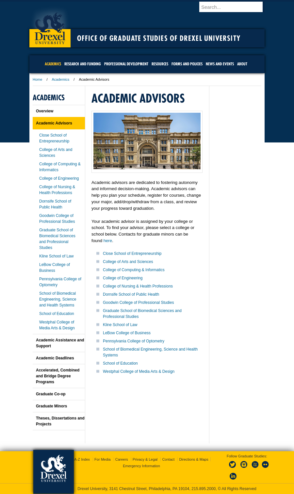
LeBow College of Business (127, 333)
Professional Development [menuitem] (126, 63)
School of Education (120, 363)
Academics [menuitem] (53, 63)
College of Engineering (122, 278)
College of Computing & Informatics (134, 270)
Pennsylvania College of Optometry (133, 341)
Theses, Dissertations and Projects (60, 421)
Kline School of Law (120, 324)
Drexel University (50, 26)
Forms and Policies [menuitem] (187, 63)
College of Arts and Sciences (128, 261)
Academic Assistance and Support (60, 343)
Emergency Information (141, 466)
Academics (61, 79)
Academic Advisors (54, 123)
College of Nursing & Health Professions (138, 286)
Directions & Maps (193, 459)
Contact (168, 459)
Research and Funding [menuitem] (82, 63)
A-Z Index (82, 459)
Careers (121, 459)
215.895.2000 (203, 488)
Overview (44, 111)
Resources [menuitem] (160, 63)
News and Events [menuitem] (220, 63)
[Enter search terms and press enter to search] (234, 7)
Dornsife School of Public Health (131, 294)
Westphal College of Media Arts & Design (138, 371)
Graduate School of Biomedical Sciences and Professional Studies (57, 239)
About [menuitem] (242, 63)
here (108, 240)
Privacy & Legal (145, 459)
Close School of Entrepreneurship (132, 253)
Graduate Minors (51, 406)
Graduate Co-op (51, 394)
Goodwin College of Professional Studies (138, 302)
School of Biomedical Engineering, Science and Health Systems (57, 299)
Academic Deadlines (55, 358)
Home (37, 79)
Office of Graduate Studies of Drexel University (158, 38)
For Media (102, 459)
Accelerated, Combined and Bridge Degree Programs (57, 376)
